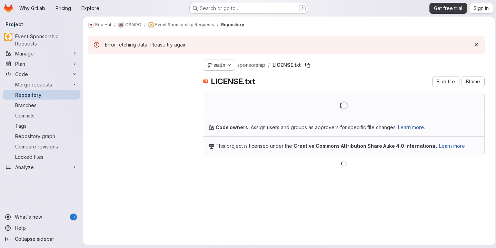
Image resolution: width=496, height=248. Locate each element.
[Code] (41, 74)
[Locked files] (41, 157)
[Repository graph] (41, 136)
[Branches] (41, 105)
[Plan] (41, 64)
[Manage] (41, 53)
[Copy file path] (307, 65)
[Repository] (41, 95)
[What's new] (41, 217)
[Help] (41, 228)
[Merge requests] (41, 84)
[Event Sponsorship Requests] (41, 40)
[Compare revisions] (41, 146)
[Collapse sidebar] (41, 239)
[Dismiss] (474, 45)
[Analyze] (41, 167)
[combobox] (140, 77)
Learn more (452, 146)
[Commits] (41, 115)
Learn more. (411, 127)
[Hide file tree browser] (93, 63)
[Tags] (41, 126)
